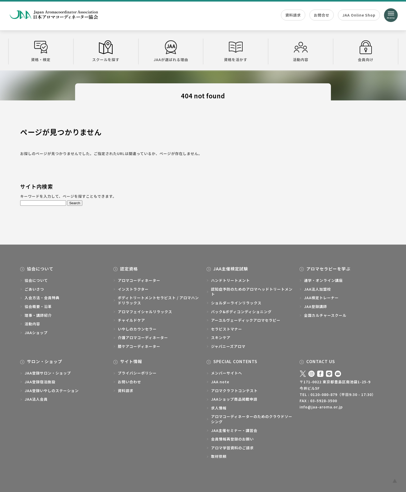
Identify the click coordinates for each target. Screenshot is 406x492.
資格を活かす (235, 51)
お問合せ (321, 15)
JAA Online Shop (358, 15)
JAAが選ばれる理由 (171, 51)
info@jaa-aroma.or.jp (321, 406)
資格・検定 (41, 51)
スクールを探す (106, 51)
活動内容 (300, 51)
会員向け (365, 51)
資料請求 (293, 15)
